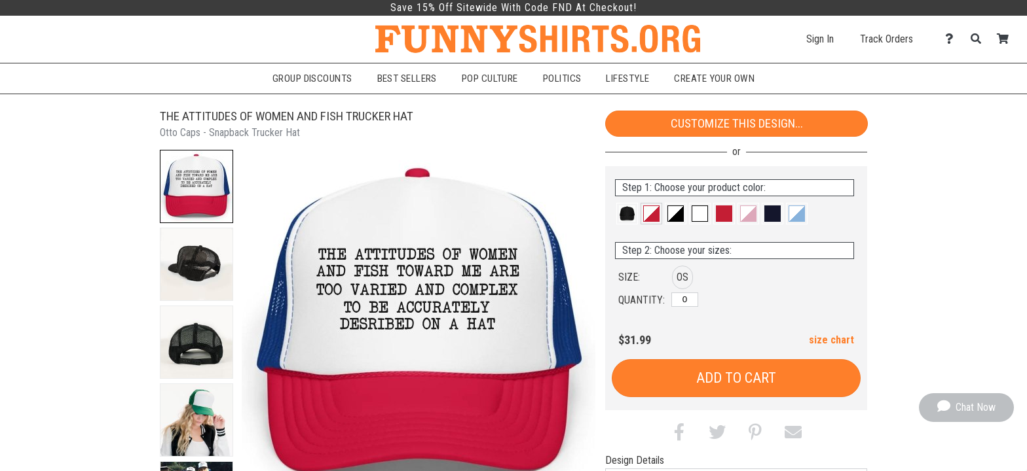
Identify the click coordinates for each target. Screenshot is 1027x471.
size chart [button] (831, 340)
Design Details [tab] (634, 460)
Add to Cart (736, 378)
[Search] (979, 39)
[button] (196, 186)
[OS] (684, 299)
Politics (562, 78)
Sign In (820, 39)
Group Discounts (312, 78)
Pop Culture (490, 78)
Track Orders (886, 39)
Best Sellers (407, 78)
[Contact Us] (952, 39)
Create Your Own (714, 78)
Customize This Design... (737, 123)
